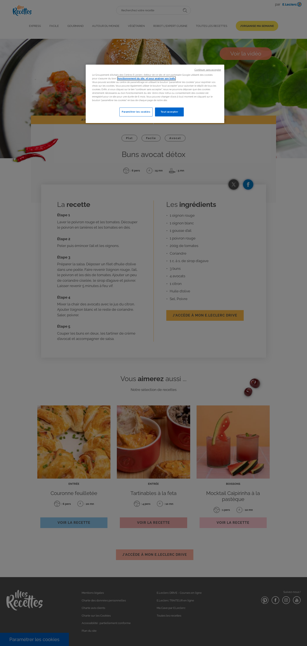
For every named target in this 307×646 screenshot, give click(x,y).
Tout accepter (169, 111)
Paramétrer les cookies (136, 111)
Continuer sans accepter (207, 69)
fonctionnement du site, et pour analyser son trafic (146, 78)
